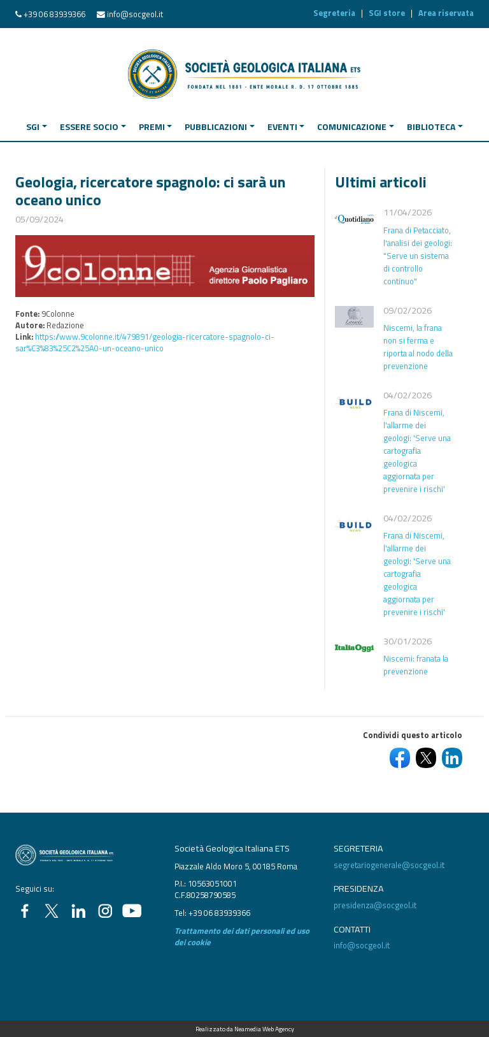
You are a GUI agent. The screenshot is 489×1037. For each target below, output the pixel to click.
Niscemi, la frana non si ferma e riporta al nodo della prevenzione (418, 346)
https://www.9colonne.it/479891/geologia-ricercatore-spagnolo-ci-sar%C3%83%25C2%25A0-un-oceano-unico (144, 342)
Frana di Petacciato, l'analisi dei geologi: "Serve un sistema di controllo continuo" (417, 255)
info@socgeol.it (135, 14)
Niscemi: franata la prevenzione (415, 665)
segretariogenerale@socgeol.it (389, 865)
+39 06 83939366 (54, 14)
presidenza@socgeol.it (375, 905)
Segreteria (334, 12)
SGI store (387, 12)
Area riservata (446, 12)
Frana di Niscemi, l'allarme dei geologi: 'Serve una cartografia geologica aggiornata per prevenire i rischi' (417, 450)
